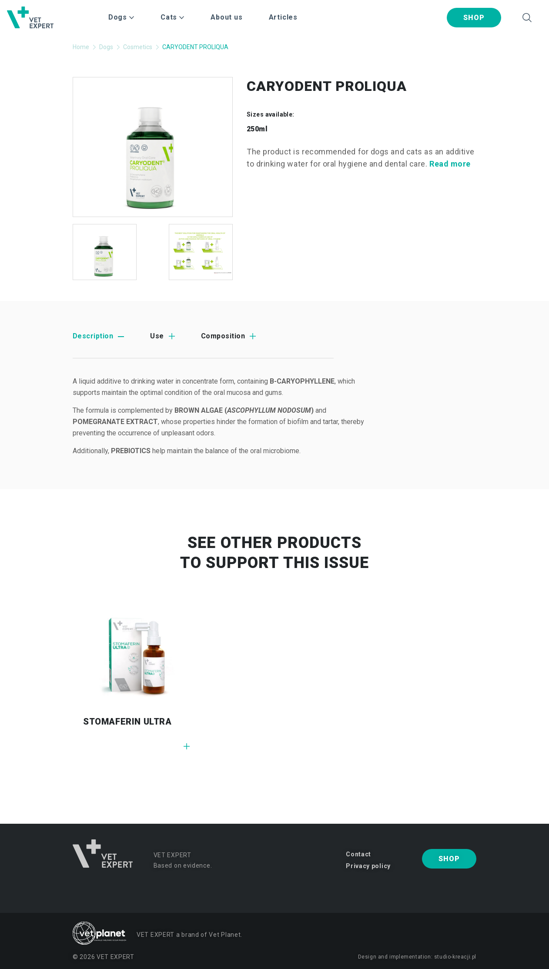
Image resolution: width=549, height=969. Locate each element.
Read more (450, 163)
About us (226, 17)
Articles (283, 17)
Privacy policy (368, 865)
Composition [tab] (223, 336)
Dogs (106, 46)
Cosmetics (137, 46)
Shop (473, 17)
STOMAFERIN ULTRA (127, 721)
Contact (358, 854)
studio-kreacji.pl (455, 957)
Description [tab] (93, 336)
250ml (257, 129)
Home (81, 46)
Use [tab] (157, 336)
